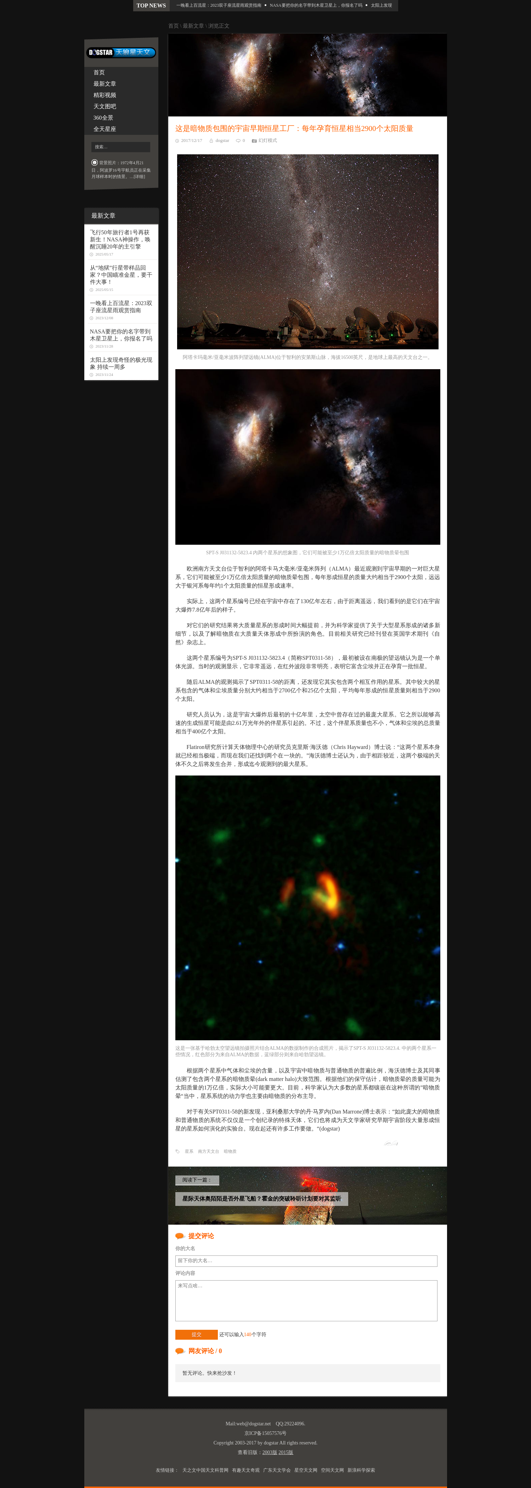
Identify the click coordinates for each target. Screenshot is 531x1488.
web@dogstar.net (253, 1423)
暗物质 (230, 1151)
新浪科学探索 (361, 1470)
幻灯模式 (268, 140)
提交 (197, 1334)
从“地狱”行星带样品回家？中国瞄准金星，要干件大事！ (121, 275)
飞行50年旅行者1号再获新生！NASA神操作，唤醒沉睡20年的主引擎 (120, 239)
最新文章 (105, 84)
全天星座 (105, 129)
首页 (99, 72)
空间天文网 (332, 1470)
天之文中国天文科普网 (205, 1470)
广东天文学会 (277, 1470)
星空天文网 (305, 1470)
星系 (189, 1151)
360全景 (103, 118)
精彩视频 (105, 95)
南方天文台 (208, 1151)
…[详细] (137, 176)
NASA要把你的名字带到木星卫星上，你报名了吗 (318, 5)
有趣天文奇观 (246, 1470)
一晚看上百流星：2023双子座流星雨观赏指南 (221, 5)
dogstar (222, 140)
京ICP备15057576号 (265, 1433)
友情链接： (167, 1470)
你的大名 (185, 1248)
